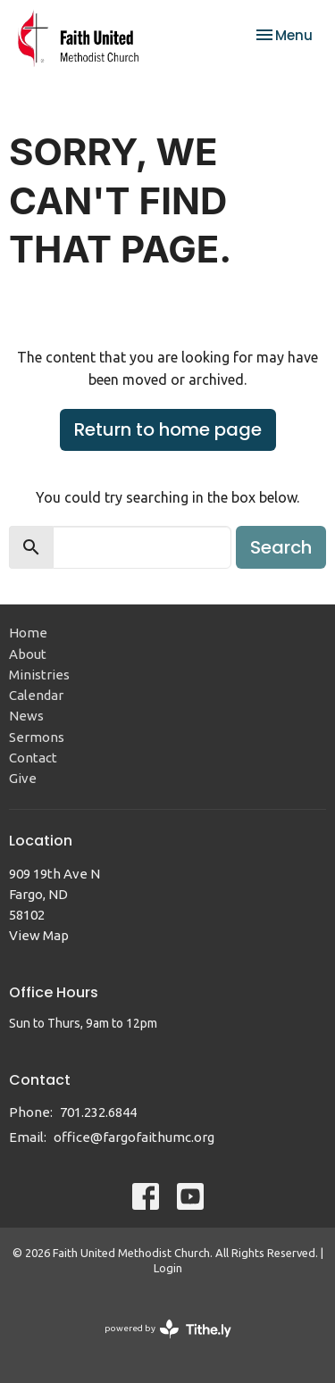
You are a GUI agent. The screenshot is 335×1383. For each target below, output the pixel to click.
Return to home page (168, 429)
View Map (39, 935)
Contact (33, 757)
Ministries (39, 674)
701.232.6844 (98, 1112)
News (26, 715)
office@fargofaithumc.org (134, 1137)
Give (23, 778)
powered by (168, 1329)
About (27, 654)
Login (168, 1268)
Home (28, 632)
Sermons (36, 737)
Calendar (36, 695)
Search (281, 547)
